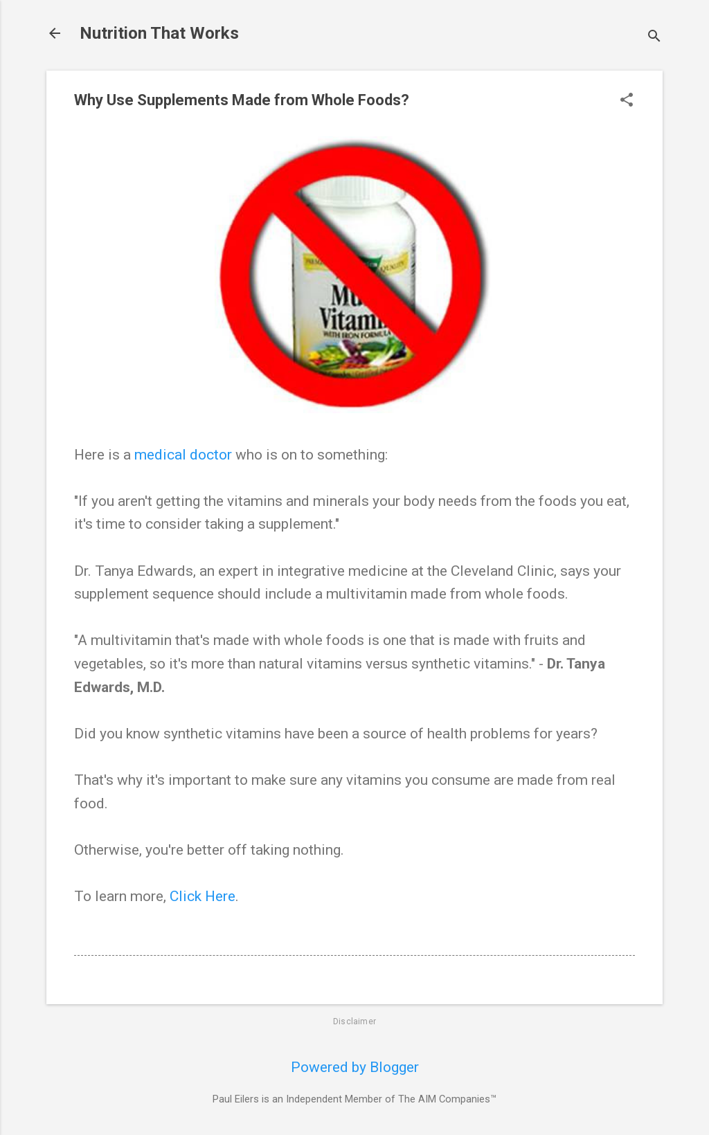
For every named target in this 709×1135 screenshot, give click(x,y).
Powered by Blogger (355, 1067)
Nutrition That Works (159, 33)
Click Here (202, 896)
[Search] (654, 38)
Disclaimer (354, 1021)
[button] (626, 101)
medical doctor (183, 454)
